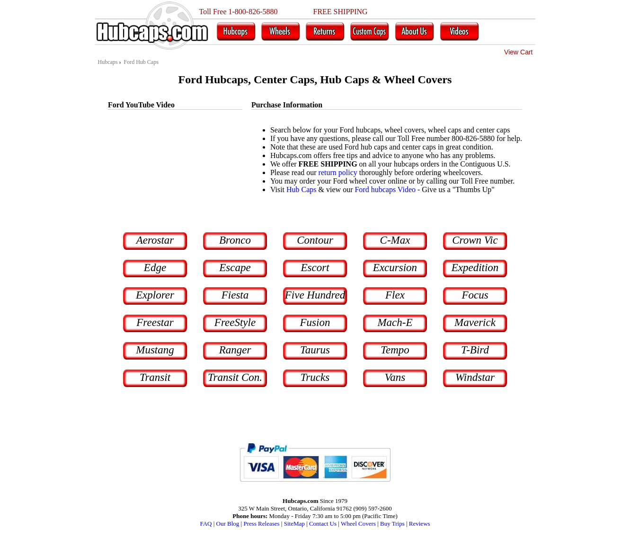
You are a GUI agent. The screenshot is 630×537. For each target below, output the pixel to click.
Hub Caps (301, 189)
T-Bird (475, 350)
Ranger (235, 350)
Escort (315, 267)
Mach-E (394, 322)
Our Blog (228, 523)
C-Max (395, 240)
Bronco (235, 240)
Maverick (475, 322)
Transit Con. (235, 377)
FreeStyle (235, 322)
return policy (338, 172)
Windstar (475, 377)
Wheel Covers (358, 523)
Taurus (315, 350)
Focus (474, 295)
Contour (315, 240)
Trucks (315, 377)
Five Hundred (315, 295)
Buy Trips (392, 523)
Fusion (315, 322)
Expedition (475, 267)
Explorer (155, 295)
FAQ (206, 523)
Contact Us (323, 523)
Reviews (419, 523)
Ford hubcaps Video (385, 189)
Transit (155, 377)
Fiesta (235, 295)
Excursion (395, 267)
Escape (234, 267)
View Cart (518, 52)
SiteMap (294, 523)
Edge (155, 267)
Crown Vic (474, 240)
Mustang (155, 350)
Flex (395, 295)
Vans (395, 377)
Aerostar (155, 240)
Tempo (395, 350)
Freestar (154, 322)
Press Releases (261, 523)
